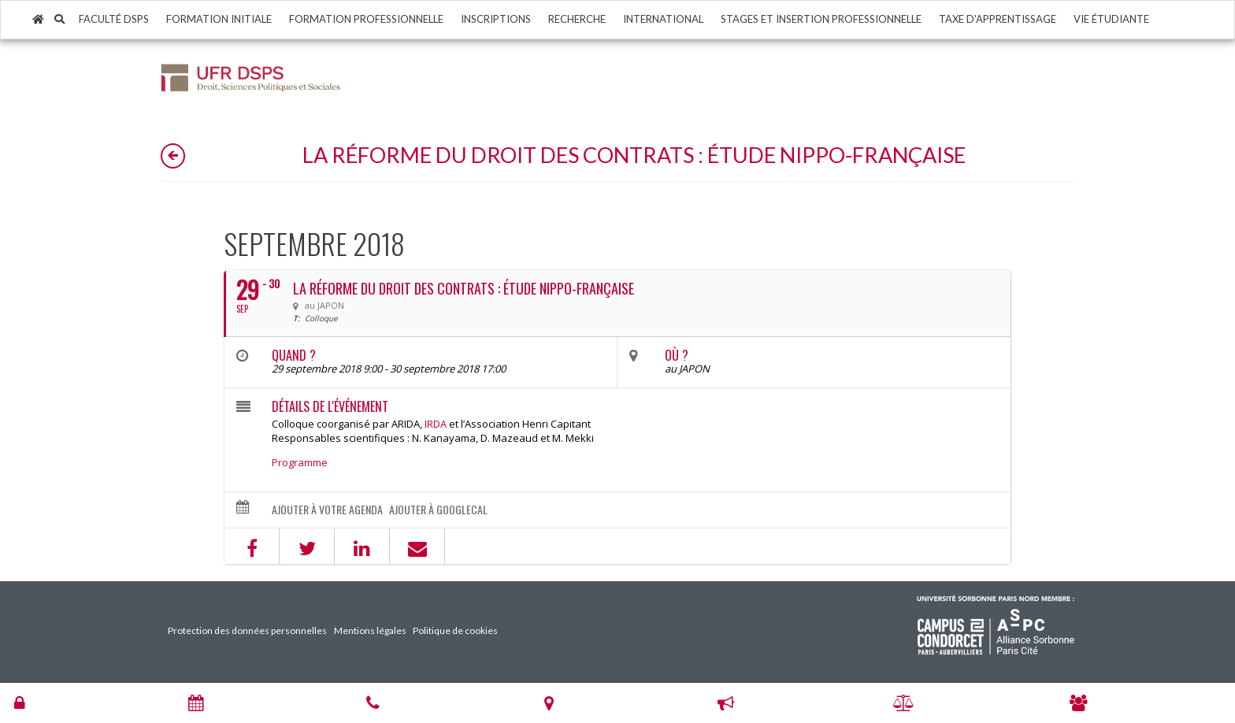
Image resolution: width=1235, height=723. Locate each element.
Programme (300, 462)
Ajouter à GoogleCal (438, 509)
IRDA (436, 424)
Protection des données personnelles (247, 630)
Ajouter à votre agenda (327, 509)
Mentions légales (370, 630)
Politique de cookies (455, 630)
